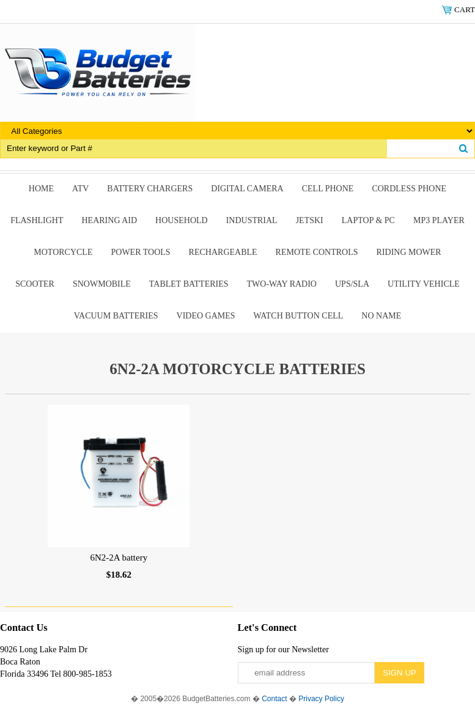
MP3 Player (439, 220)
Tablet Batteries (189, 284)
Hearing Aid (110, 220)
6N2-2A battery (118, 557)
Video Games (206, 315)
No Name (381, 315)
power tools (140, 252)
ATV (80, 188)
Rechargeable (223, 252)
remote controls (317, 252)
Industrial (252, 220)
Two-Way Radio (282, 284)
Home (41, 188)
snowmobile (102, 284)
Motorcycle (63, 252)
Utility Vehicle (424, 284)
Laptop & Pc (368, 220)
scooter (34, 284)
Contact (274, 698)
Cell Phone (328, 188)
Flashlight (36, 220)
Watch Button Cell (299, 315)
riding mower (409, 252)
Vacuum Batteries (116, 315)
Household (181, 220)
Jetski (309, 220)
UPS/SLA (352, 284)
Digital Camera (247, 188)
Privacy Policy (321, 698)
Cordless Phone (409, 188)
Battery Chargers (150, 188)
